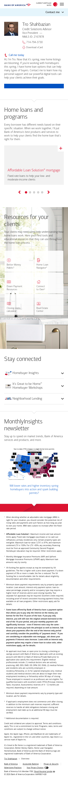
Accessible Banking (30, 764)
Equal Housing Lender (43, 771)
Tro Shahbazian (10, 759)
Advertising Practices (12, 767)
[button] (34, 12)
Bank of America (11, 764)
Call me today (16, 55)
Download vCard (32, 47)
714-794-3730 (32, 42)
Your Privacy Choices (35, 767)
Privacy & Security (51, 764)
